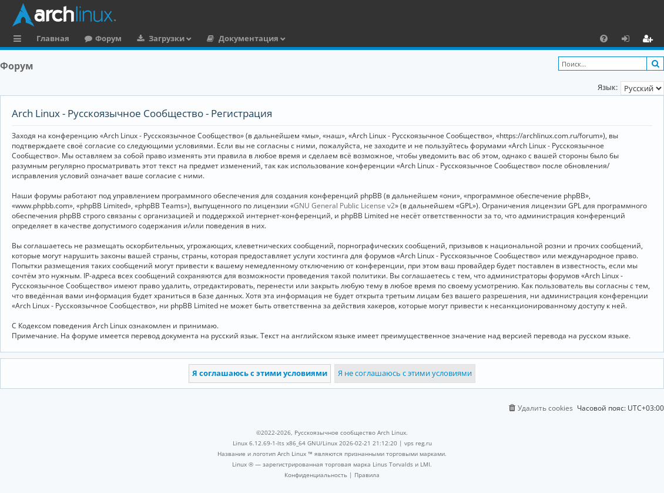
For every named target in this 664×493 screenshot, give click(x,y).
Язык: (608, 87)
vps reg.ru (418, 443)
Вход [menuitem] (630, 40)
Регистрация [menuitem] (649, 40)
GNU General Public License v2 (344, 206)
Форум (108, 38)
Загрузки (167, 38)
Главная (52, 38)
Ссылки (19, 40)
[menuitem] (604, 38)
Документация (249, 38)
